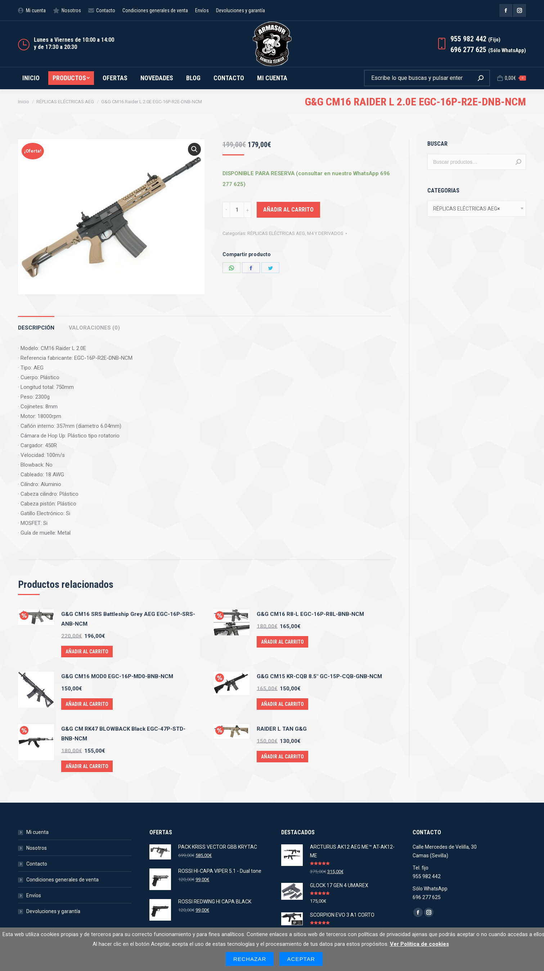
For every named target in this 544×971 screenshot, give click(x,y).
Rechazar (249, 959)
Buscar (518, 162)
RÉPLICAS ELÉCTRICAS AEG (276, 233)
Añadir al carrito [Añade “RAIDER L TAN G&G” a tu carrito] (282, 756)
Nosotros (36, 848)
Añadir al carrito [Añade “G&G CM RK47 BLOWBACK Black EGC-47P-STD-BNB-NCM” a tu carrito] (87, 766)
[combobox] (476, 209)
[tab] (36, 324)
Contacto (36, 864)
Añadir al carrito (288, 209)
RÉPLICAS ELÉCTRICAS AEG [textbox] (466, 209)
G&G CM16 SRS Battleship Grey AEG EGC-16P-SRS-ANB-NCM (128, 619)
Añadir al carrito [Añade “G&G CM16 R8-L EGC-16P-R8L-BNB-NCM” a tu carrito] (282, 642)
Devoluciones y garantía (53, 911)
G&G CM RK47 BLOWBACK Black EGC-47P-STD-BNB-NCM (123, 734)
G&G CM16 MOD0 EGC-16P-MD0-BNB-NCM (117, 676)
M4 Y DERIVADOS (325, 233)
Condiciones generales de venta (62, 879)
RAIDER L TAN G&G (282, 729)
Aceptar (301, 959)
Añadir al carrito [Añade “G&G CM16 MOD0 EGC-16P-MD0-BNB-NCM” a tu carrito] (87, 704)
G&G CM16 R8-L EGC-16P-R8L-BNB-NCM (310, 614)
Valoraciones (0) (94, 328)
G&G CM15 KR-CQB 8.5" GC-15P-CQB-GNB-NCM (319, 676)
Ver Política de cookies (419, 944)
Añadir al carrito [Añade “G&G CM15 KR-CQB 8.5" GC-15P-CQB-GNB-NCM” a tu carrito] (282, 704)
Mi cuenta (37, 832)
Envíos (33, 895)
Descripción (36, 328)
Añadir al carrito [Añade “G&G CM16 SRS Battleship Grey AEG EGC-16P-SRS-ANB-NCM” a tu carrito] (87, 651)
